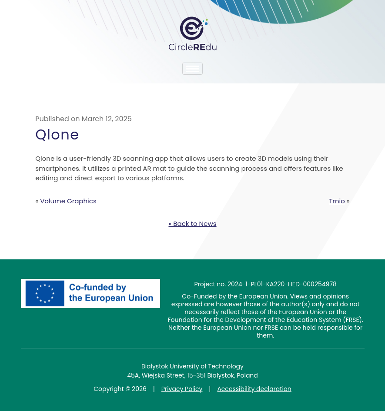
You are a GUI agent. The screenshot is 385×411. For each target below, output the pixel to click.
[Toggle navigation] (192, 69)
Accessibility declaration (254, 388)
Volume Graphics (68, 201)
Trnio (337, 201)
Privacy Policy (182, 388)
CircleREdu (193, 33)
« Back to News (192, 223)
